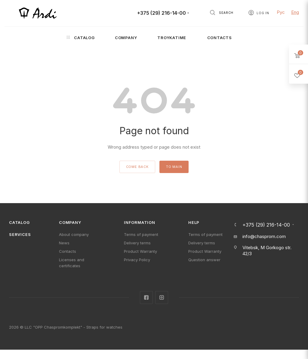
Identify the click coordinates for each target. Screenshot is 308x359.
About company (74, 234)
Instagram (161, 297)
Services (20, 234)
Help (193, 222)
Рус (281, 12)
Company (70, 222)
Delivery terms (137, 242)
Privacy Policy (137, 259)
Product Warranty (140, 251)
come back (137, 167)
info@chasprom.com (264, 236)
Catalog (19, 222)
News (64, 242)
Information (139, 222)
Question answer (204, 259)
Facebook (146, 297)
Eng (295, 12)
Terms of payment (141, 234)
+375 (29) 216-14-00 (161, 13)
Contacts (67, 251)
